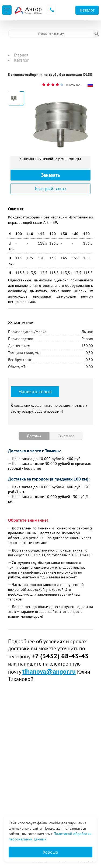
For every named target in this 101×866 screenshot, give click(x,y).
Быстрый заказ (50, 188)
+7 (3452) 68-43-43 (60, 656)
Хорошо (50, 852)
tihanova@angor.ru (49, 671)
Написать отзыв (35, 391)
